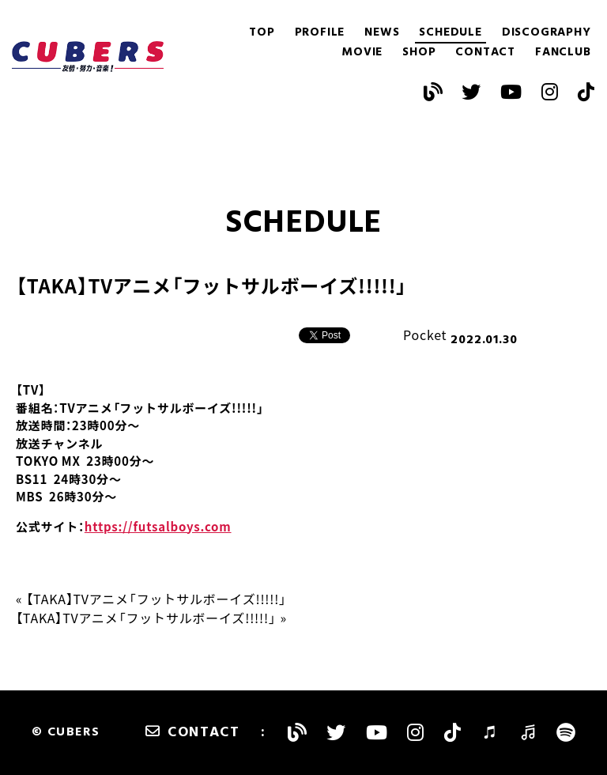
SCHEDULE (450, 33)
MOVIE (362, 52)
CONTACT (485, 52)
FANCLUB (563, 52)
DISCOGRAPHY (546, 33)
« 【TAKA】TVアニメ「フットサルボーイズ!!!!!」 (151, 598)
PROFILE (320, 33)
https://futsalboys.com (158, 526)
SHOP (418, 52)
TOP (261, 33)
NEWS (381, 33)
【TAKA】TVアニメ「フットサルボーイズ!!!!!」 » (151, 617)
